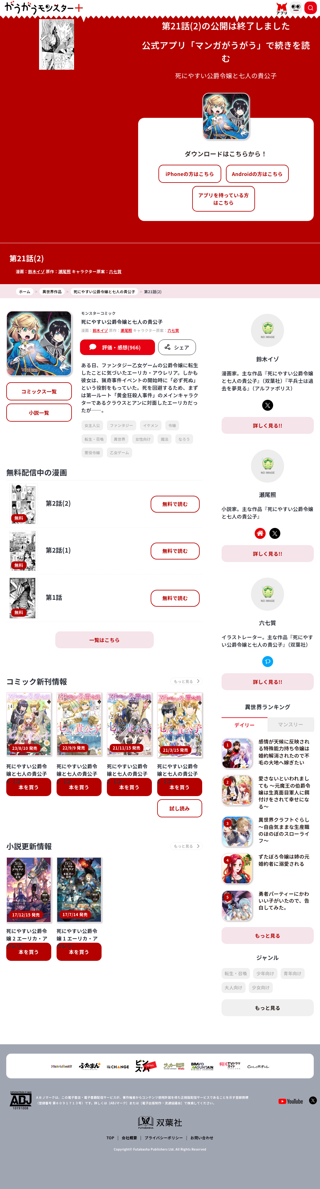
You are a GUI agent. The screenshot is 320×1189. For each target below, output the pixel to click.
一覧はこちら (104, 640)
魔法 (164, 439)
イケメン (150, 425)
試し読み (179, 764)
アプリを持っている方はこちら (223, 198)
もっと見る (268, 935)
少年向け (265, 973)
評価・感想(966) (121, 347)
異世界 (119, 439)
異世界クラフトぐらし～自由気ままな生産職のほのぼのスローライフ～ (283, 830)
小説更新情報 (29, 802)
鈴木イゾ (36, 271)
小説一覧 (39, 412)
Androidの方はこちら (257, 174)
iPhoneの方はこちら (190, 174)
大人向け (233, 987)
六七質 (115, 271)
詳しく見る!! (267, 425)
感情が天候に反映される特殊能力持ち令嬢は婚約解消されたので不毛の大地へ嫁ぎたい (283, 752)
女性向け (143, 439)
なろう (184, 439)
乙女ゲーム (119, 452)
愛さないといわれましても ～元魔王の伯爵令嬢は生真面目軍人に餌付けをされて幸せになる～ (284, 792)
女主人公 (92, 425)
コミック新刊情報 (36, 681)
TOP (110, 1137)
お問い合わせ (201, 1137)
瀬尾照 (64, 271)
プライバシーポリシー (164, 1137)
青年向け (293, 973)
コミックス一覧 (39, 391)
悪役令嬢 (92, 452)
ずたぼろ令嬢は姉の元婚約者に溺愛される (283, 860)
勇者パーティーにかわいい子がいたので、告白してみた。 (283, 900)
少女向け (261, 987)
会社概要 (129, 1137)
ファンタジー (121, 425)
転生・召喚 (94, 439)
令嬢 (172, 425)
